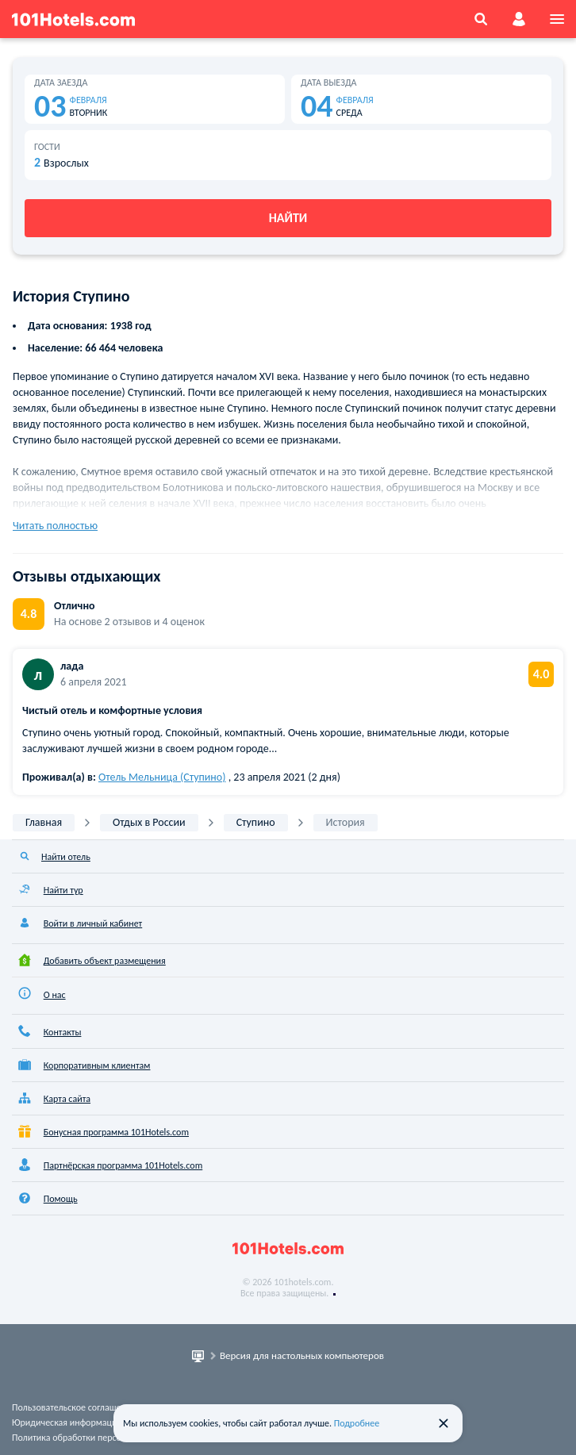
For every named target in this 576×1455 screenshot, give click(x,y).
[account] (519, 19)
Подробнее (357, 1423)
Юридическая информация (66, 1422)
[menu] (557, 19)
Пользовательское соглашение (74, 1407)
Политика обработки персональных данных (100, 1437)
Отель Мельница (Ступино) (162, 777)
